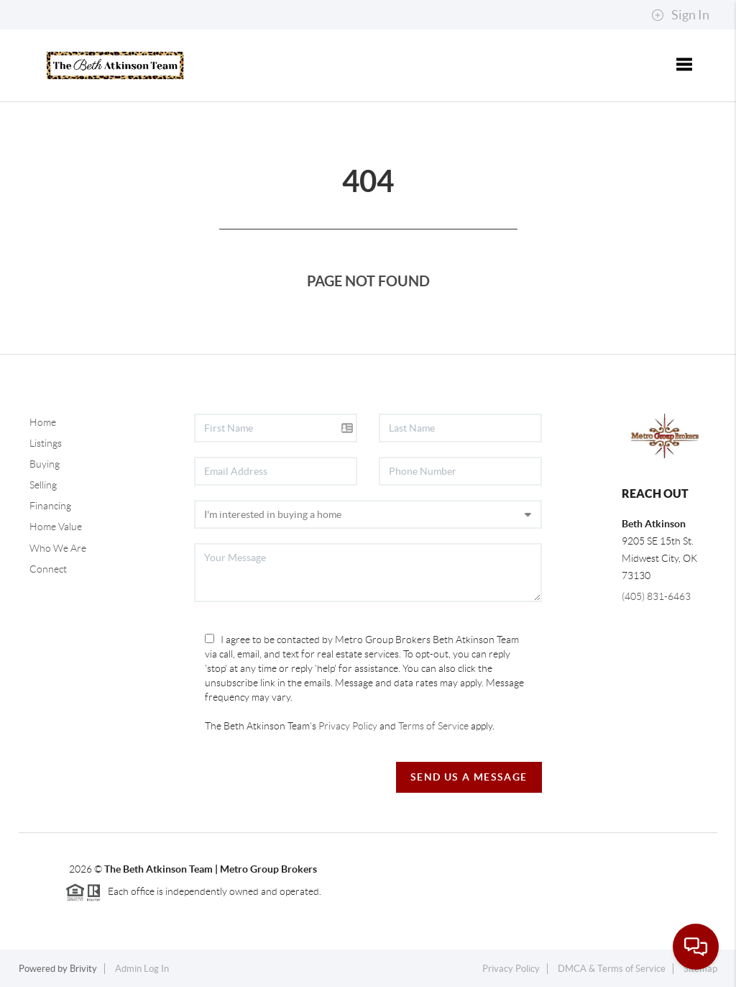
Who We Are (57, 548)
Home (42, 422)
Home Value (55, 526)
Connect (48, 569)
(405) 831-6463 (656, 596)
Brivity (83, 968)
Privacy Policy (348, 726)
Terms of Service (433, 726)
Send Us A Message (469, 777)
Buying (44, 464)
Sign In (680, 15)
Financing (50, 505)
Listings (45, 443)
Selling (43, 485)
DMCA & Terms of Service (612, 968)
